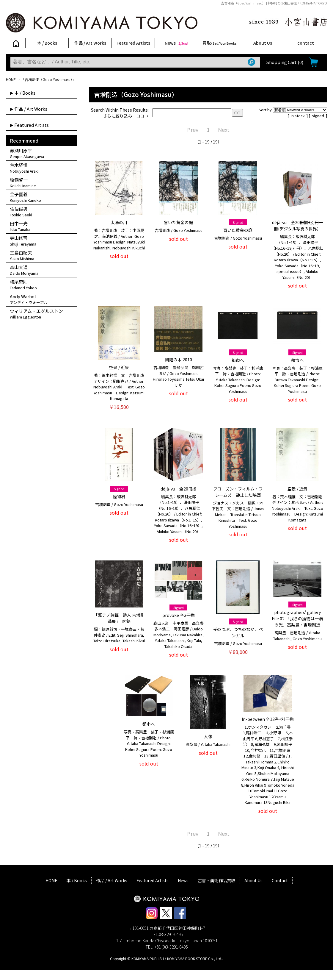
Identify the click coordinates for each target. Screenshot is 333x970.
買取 (219, 43)
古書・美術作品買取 (216, 880)
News (176, 43)
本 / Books (47, 43)
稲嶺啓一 (41, 182)
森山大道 (41, 270)
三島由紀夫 (41, 255)
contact (305, 43)
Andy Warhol (41, 299)
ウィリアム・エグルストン (41, 314)
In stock (298, 115)
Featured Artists (133, 43)
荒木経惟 (41, 168)
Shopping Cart (284, 62)
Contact (280, 880)
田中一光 (41, 226)
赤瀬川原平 (41, 153)
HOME (11, 79)
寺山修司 (41, 241)
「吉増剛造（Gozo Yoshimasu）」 (48, 79)
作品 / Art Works (90, 43)
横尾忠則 (41, 284)
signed (318, 115)
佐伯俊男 (41, 212)
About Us (262, 43)
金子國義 (41, 197)
